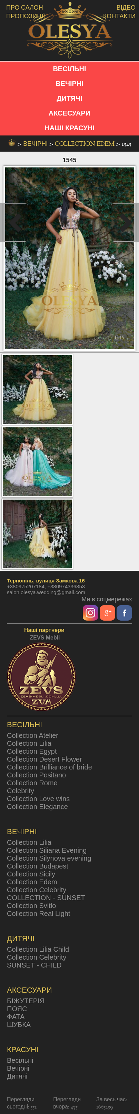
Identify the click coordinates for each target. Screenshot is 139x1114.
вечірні (36, 144)
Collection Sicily (31, 874)
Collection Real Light (38, 913)
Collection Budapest (37, 866)
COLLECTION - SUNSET (46, 898)
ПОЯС (17, 1009)
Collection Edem (85, 144)
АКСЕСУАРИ (69, 113)
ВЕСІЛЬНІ (69, 69)
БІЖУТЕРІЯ (25, 1001)
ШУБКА (19, 1024)
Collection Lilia (29, 743)
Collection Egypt (32, 751)
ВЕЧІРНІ (69, 83)
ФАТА (15, 1016)
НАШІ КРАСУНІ (69, 128)
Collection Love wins (38, 798)
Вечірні (18, 1068)
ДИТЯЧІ (69, 98)
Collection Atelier (32, 735)
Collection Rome (32, 783)
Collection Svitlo (31, 905)
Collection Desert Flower (44, 759)
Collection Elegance (37, 806)
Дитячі (17, 1076)
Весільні (20, 1060)
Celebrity (20, 791)
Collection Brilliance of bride (49, 767)
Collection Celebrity (36, 890)
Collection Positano (36, 775)
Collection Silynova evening (49, 858)
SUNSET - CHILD (34, 965)
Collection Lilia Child (38, 949)
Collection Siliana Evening (47, 850)
